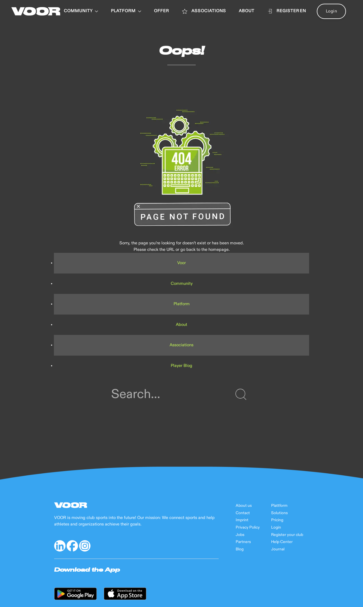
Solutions (279, 513)
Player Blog (181, 366)
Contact (243, 513)
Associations (181, 345)
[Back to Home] (35, 11)
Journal (277, 549)
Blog (240, 549)
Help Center (282, 542)
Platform (182, 304)
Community (81, 11)
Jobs (240, 535)
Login (331, 11)
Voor (181, 263)
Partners (243, 542)
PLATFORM (126, 11)
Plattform (279, 506)
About (181, 324)
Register (283, 11)
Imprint (242, 520)
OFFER (161, 11)
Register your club (287, 535)
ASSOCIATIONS (204, 11)
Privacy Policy (248, 527)
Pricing (277, 520)
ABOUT (246, 11)
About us (244, 506)
